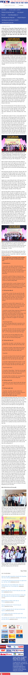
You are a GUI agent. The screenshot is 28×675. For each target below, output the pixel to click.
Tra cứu (3, 14)
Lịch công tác (20, 12)
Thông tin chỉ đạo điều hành (7, 12)
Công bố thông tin (21, 17)
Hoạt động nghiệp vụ (13, 14)
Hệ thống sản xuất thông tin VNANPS (10, 20)
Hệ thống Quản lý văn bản (7, 22)
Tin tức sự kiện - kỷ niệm (14, 9)
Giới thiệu (3, 9)
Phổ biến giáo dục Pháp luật (7, 17)
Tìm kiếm (21, 5)
